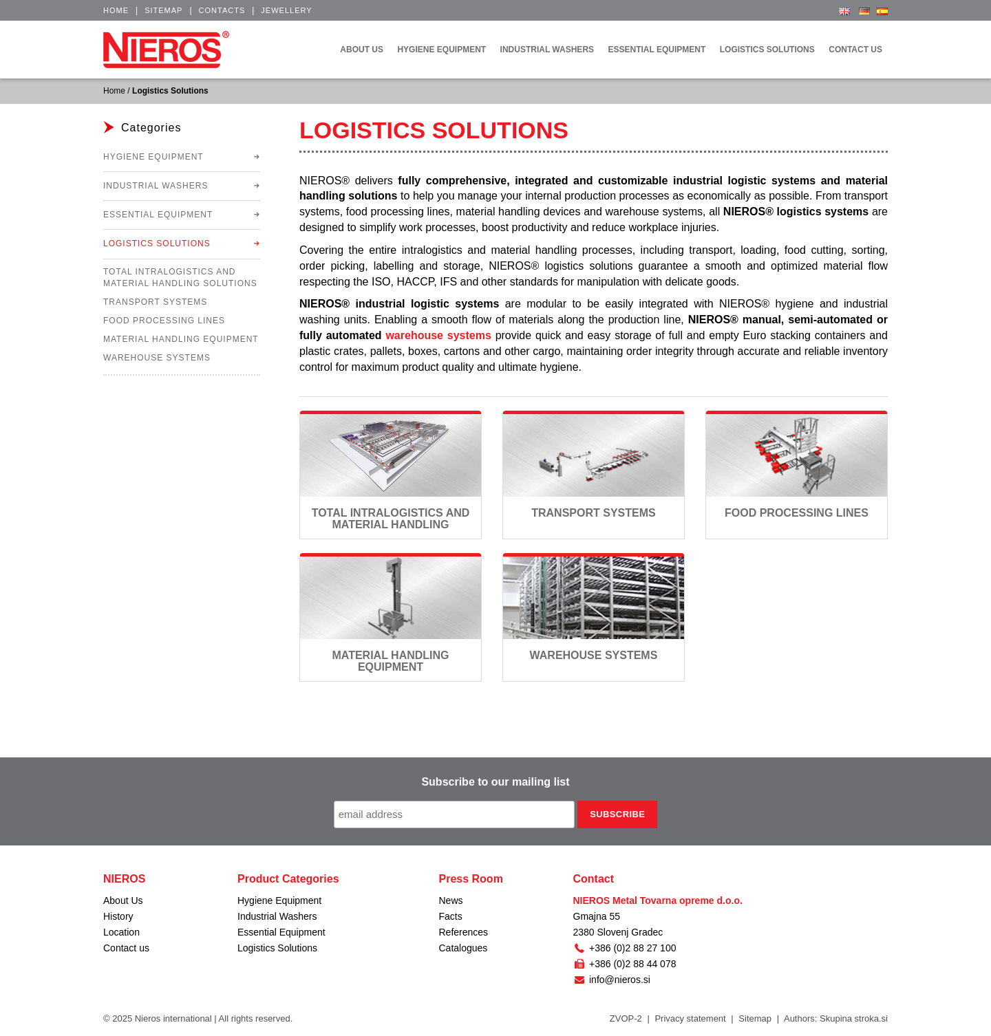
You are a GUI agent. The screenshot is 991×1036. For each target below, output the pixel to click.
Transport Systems (593, 513)
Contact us (126, 947)
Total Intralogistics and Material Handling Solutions (391, 525)
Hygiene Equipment (153, 157)
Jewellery (286, 10)
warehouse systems (438, 335)
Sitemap (163, 10)
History (118, 916)
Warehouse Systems (594, 655)
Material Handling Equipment (390, 661)
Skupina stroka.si (854, 1018)
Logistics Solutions (157, 243)
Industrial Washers (155, 186)
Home (116, 10)
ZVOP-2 (626, 1018)
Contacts (222, 10)
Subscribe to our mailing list (495, 782)
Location (121, 932)
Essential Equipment (158, 214)
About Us (123, 900)
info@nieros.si (611, 979)
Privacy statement (689, 1018)
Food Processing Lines (797, 513)
